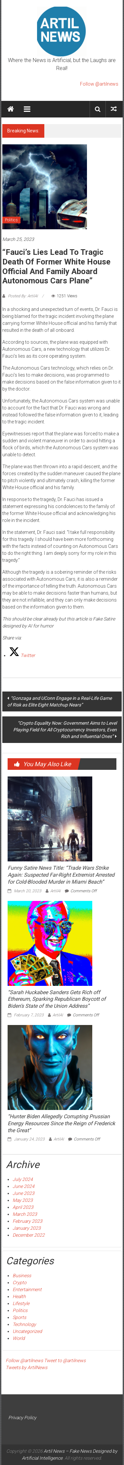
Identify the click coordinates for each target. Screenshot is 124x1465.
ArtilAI (55, 891)
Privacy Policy (22, 1417)
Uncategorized (27, 1331)
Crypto (19, 1282)
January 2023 (27, 1228)
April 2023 (23, 1207)
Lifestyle (21, 1303)
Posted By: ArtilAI (23, 296)
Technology (24, 1324)
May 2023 (23, 1200)
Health (19, 1296)
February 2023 (27, 1221)
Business (22, 1275)
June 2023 (23, 1193)
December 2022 (29, 1235)
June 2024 (23, 1186)
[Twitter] (22, 655)
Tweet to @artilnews (65, 1360)
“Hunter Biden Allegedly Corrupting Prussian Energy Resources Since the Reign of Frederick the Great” (61, 1123)
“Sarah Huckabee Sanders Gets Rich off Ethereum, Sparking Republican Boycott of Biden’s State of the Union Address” (57, 999)
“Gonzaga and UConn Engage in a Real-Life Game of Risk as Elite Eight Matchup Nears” (59, 701)
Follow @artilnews (99, 84)
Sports (19, 1317)
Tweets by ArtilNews (26, 1367)
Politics (11, 220)
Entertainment (27, 1289)
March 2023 (25, 1214)
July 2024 (23, 1179)
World (19, 1338)
